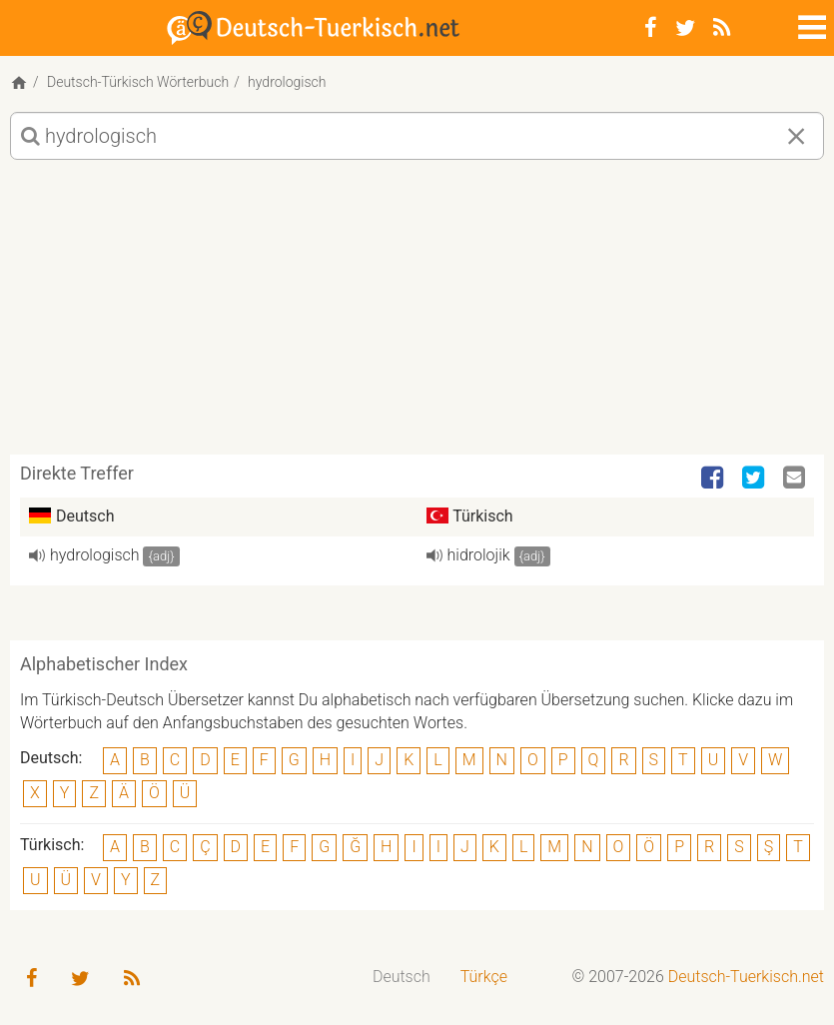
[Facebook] (650, 28)
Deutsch (401, 976)
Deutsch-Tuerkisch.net (746, 976)
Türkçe (483, 976)
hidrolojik (478, 554)
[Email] (796, 479)
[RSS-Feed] (721, 28)
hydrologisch (95, 554)
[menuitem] (401, 977)
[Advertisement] (417, 315)
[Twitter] (685, 28)
